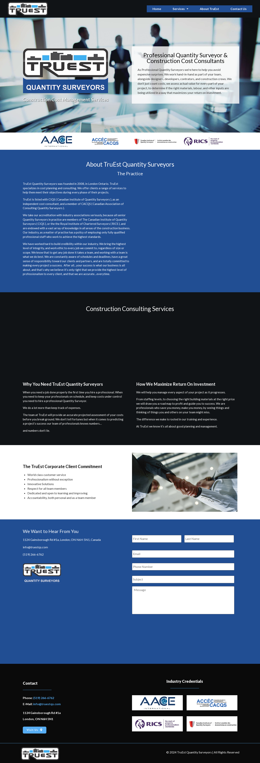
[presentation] (161, 626)
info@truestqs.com (35, 547)
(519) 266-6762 (33, 554)
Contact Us (238, 9)
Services (180, 9)
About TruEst (209, 9)
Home (157, 9)
